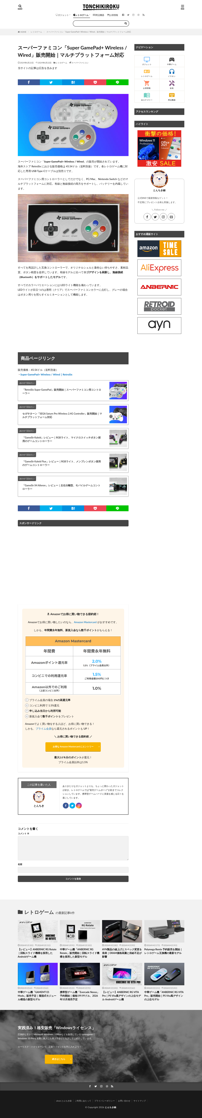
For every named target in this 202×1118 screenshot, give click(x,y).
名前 (20, 864)
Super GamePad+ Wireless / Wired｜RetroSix (46, 374)
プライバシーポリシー (104, 1101)
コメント (23, 833)
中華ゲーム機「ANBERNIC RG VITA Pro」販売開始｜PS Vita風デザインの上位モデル (163, 996)
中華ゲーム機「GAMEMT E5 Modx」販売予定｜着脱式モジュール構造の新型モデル (37, 996)
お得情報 (112, 15)
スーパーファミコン (80, 63)
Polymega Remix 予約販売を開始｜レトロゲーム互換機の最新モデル (163, 951)
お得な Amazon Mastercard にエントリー (73, 746)
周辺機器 (98, 15)
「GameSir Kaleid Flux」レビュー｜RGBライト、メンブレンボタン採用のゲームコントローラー (61, 463)
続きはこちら (58, 1059)
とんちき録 (110, 1107)
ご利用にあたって (83, 1101)
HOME (23, 32)
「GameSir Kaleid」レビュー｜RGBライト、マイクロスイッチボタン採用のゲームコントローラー (61, 439)
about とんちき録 (64, 1101)
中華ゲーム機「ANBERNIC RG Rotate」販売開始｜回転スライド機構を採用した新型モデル (79, 953)
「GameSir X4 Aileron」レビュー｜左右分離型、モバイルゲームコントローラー (61, 487)
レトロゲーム (81, 15)
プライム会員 (43, 728)
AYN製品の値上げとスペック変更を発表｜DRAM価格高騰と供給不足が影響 (122, 953)
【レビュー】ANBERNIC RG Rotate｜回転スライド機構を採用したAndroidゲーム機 (37, 953)
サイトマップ (139, 1101)
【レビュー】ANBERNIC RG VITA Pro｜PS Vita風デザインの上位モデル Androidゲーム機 (121, 996)
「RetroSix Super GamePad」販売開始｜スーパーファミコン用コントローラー (61, 391)
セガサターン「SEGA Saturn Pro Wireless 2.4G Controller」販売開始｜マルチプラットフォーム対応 (62, 415)
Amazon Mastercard (85, 622)
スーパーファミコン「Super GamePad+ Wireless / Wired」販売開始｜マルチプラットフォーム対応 (88, 32)
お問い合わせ (124, 1101)
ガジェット (62, 15)
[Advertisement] (73, 320)
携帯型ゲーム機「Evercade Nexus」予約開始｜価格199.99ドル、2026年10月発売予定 (79, 996)
